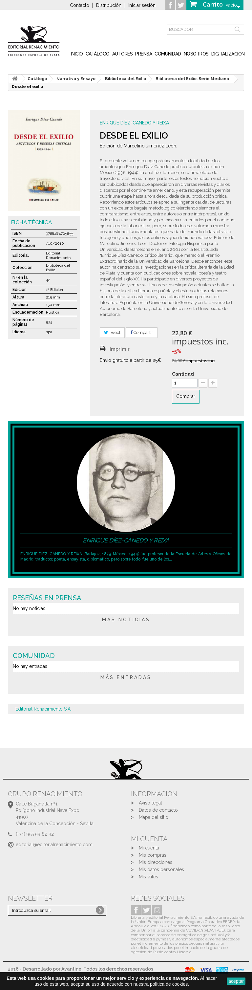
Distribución (108, 5)
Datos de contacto (158, 810)
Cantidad (183, 374)
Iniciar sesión (142, 5)
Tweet (112, 332)
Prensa (143, 53)
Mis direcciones (155, 862)
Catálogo (98, 53)
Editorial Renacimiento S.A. (43, 709)
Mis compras (152, 855)
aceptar (236, 981)
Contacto (79, 5)
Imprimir (120, 349)
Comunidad (168, 53)
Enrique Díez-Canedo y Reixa (134, 122)
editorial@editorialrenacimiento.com (54, 844)
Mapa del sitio (153, 817)
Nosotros (196, 53)
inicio (77, 53)
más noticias (126, 619)
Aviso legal (150, 802)
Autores (122, 53)
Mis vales (148, 876)
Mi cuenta (149, 847)
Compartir (141, 332)
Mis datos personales (161, 869)
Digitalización (228, 53)
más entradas (126, 677)
